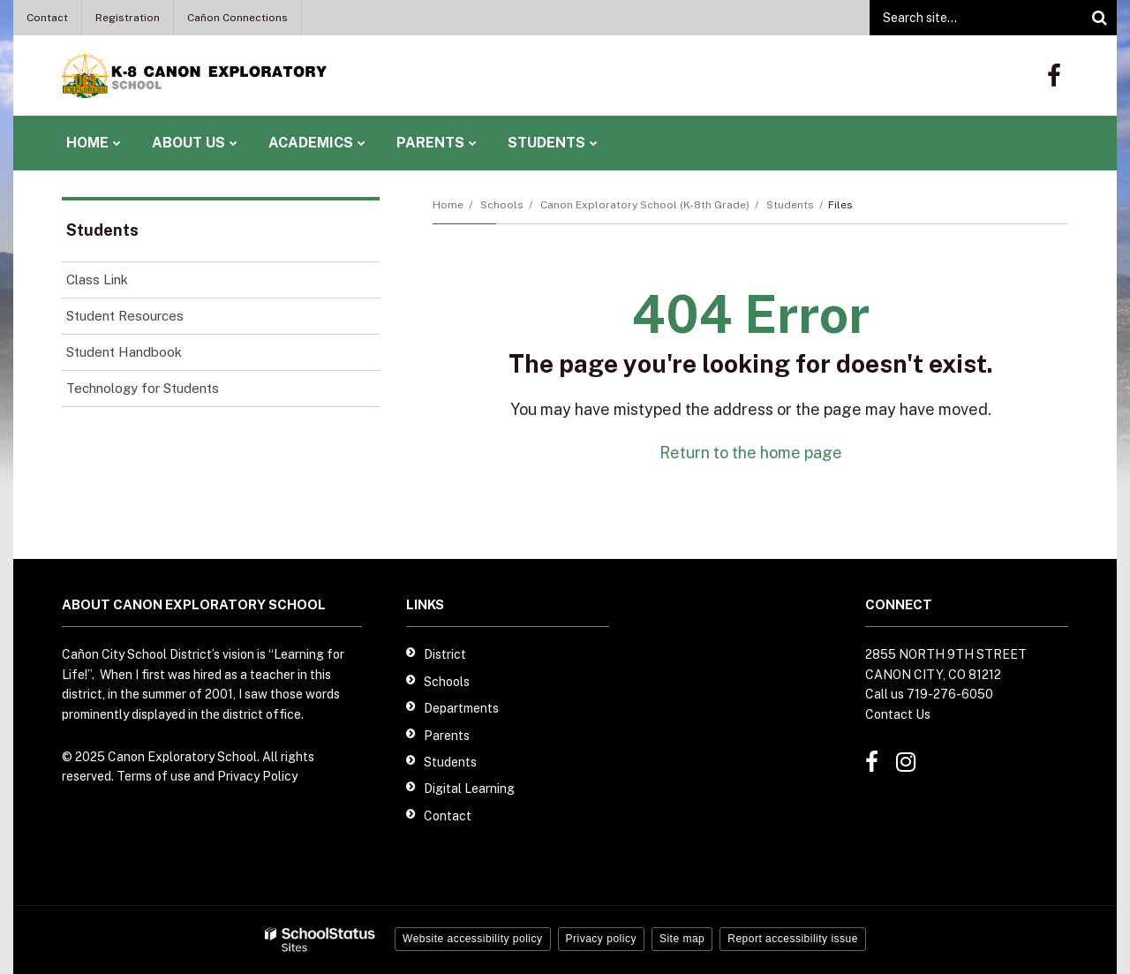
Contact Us (897, 714)
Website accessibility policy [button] (473, 938)
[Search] (1099, 17)
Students (790, 205)
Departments (461, 708)
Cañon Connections (237, 17)
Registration (127, 17)
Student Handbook (124, 351)
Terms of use (154, 776)
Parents (447, 736)
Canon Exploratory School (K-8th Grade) (645, 205)
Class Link (97, 279)
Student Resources (125, 315)
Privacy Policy (257, 776)
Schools (502, 205)
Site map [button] (681, 938)
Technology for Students (142, 388)
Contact (47, 17)
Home (448, 205)
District (445, 654)
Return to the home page (750, 452)
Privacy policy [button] (601, 938)
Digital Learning (469, 788)
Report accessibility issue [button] (792, 938)
